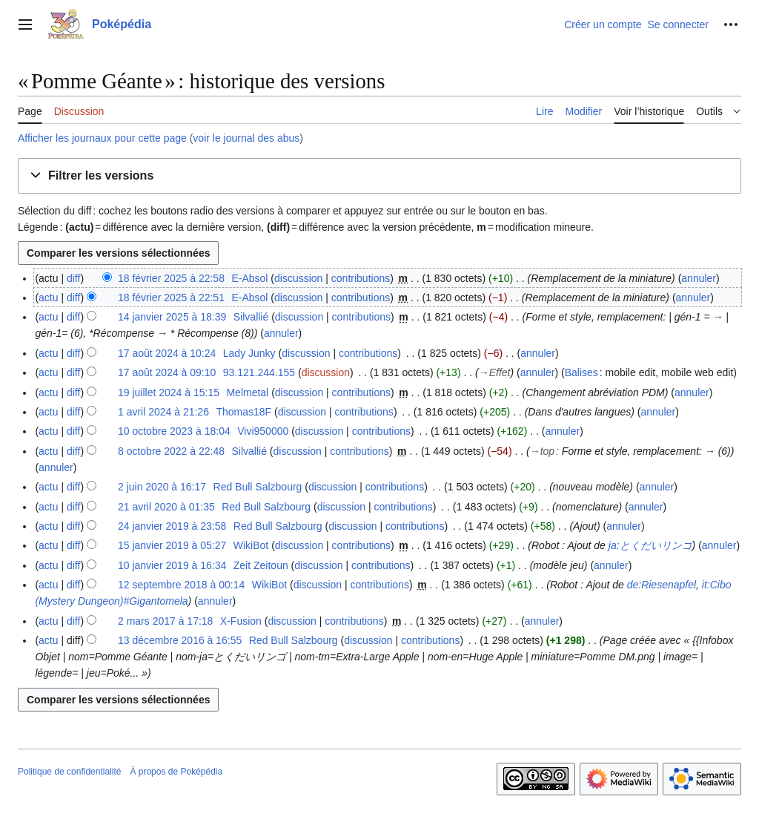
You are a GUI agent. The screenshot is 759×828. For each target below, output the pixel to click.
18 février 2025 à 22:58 (171, 278)
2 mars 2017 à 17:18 (165, 621)
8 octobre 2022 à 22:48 (171, 451)
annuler (698, 278)
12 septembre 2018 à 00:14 (181, 585)
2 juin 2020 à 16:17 (162, 487)
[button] (379, 176)
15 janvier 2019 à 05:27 (172, 545)
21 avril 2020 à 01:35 (166, 507)
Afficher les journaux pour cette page (102, 138)
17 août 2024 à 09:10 (167, 372)
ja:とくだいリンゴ (650, 545)
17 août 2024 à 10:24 (167, 353)
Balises (581, 372)
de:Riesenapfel (661, 585)
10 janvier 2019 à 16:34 (172, 565)
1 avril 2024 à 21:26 (163, 412)
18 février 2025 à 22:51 (171, 297)
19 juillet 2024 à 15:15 (168, 392)
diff (73, 278)
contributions (360, 278)
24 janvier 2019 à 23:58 (172, 526)
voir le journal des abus (246, 138)
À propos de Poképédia (176, 771)
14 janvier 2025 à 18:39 (172, 317)
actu (48, 297)
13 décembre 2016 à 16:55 (180, 640)
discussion (298, 278)
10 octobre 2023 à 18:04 (174, 431)
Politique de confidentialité (69, 771)
